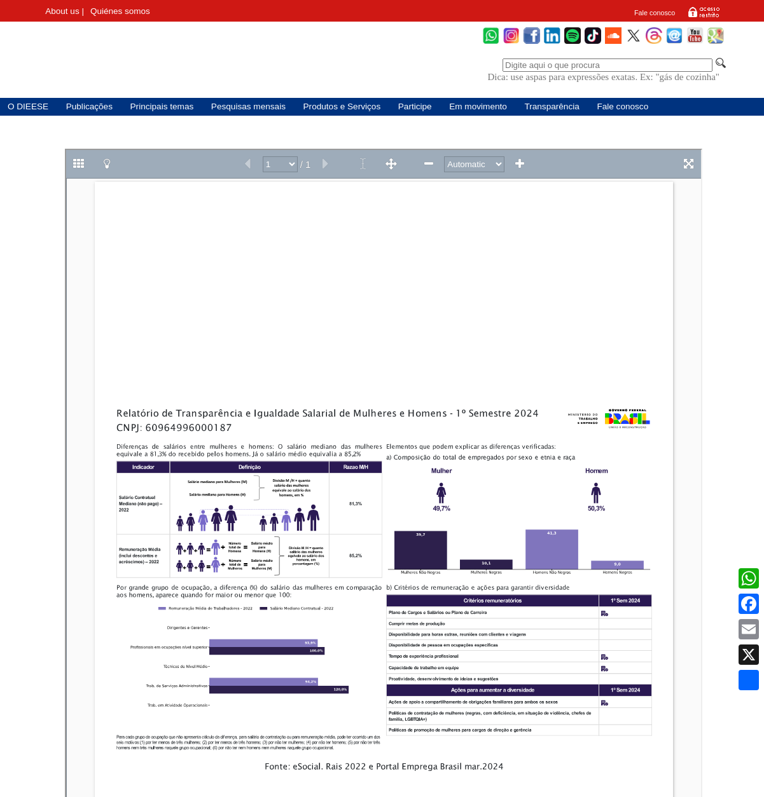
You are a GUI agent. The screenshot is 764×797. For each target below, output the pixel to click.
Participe (415, 106)
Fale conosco (654, 13)
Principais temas (162, 106)
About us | (64, 11)
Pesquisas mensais (248, 106)
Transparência (551, 106)
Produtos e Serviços (342, 106)
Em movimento (478, 106)
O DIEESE (28, 106)
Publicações (89, 106)
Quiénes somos (120, 11)
